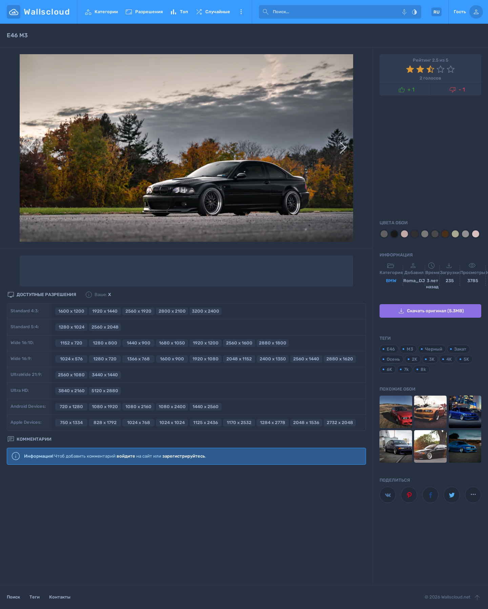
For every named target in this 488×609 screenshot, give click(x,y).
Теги (34, 597)
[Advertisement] (186, 525)
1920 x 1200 (206, 342)
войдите (126, 456)
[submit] (265, 12)
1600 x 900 (172, 358)
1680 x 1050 (172, 342)
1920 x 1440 (105, 311)
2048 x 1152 (239, 358)
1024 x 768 (138, 422)
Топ (178, 12)
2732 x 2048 (340, 422)
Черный (433, 349)
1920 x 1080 (205, 358)
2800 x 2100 (172, 311)
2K (414, 359)
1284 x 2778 (272, 422)
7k (406, 369)
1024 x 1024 (172, 422)
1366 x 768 (138, 358)
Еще (241, 12)
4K (449, 359)
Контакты (59, 597)
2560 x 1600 (239, 342)
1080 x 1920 (105, 406)
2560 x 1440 (306, 358)
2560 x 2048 (105, 327)
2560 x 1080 (71, 374)
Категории (101, 12)
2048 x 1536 (306, 422)
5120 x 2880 (105, 390)
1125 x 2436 (205, 422)
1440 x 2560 (205, 406)
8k (423, 369)
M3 (410, 349)
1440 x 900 (138, 342)
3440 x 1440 (105, 374)
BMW (391, 280)
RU (436, 12)
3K (431, 359)
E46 (391, 349)
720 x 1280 (71, 406)
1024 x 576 (71, 358)
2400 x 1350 (273, 358)
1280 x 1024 (71, 327)
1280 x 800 (105, 342)
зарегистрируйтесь (183, 456)
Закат (460, 349)
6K (389, 369)
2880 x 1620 (339, 358)
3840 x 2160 (71, 390)
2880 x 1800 (272, 342)
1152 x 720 (71, 342)
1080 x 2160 (138, 406)
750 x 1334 (71, 422)
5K (466, 359)
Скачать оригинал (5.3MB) (430, 311)
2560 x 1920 (138, 311)
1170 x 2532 (239, 422)
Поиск (13, 597)
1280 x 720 (105, 358)
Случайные (212, 12)
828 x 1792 (105, 422)
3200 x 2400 (205, 311)
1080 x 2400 (172, 406)
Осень (393, 359)
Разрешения (144, 12)
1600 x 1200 (71, 311)
